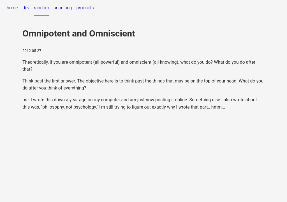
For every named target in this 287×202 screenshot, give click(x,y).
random (41, 7)
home (12, 7)
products (85, 7)
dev (25, 7)
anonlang (63, 7)
